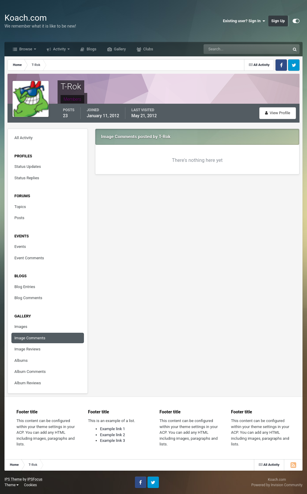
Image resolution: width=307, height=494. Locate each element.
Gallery (119, 49)
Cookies (30, 485)
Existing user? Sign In (244, 21)
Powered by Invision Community (277, 485)
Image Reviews (27, 349)
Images (20, 326)
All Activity (23, 137)
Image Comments (29, 338)
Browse (25, 49)
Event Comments (29, 258)
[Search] (229, 49)
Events (20, 246)
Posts (19, 218)
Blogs (91, 49)
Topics (20, 206)
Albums (21, 360)
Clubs (147, 49)
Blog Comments (28, 298)
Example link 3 (112, 440)
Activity (59, 49)
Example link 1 (112, 429)
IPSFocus (34, 479)
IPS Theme (13, 479)
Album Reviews (27, 383)
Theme (11, 485)
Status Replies (26, 178)
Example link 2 (112, 435)
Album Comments (30, 371)
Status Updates (27, 166)
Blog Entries (24, 286)
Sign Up (278, 21)
